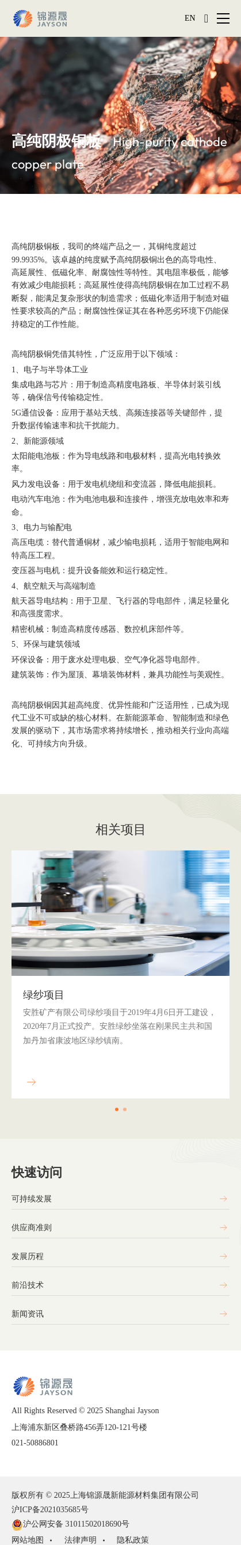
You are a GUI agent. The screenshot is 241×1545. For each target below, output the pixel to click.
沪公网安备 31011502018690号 (70, 1525)
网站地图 (28, 1540)
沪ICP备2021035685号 (52, 1509)
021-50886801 (35, 1443)
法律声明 (80, 1540)
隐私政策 (133, 1540)
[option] (120, 1008)
